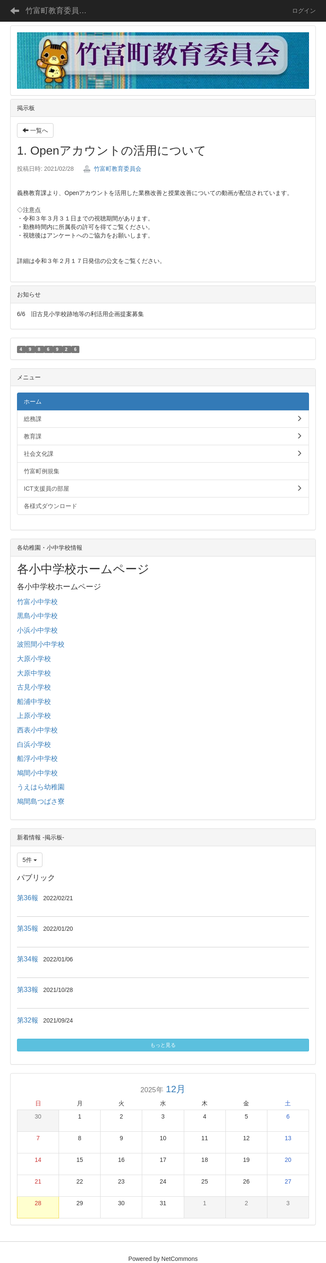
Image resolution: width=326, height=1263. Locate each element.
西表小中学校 (37, 730)
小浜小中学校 (37, 630)
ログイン (304, 10)
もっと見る (163, 1045)
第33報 (27, 989)
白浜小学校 (34, 744)
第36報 (27, 897)
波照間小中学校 (41, 644)
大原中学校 (34, 673)
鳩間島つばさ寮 (41, 801)
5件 (29, 859)
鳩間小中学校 (37, 773)
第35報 (27, 928)
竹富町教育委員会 (112, 168)
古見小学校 (34, 687)
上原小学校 (34, 715)
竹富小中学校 (37, 601)
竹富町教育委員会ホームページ (61, 10)
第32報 (27, 1020)
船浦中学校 (34, 701)
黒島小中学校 (37, 615)
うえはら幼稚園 (41, 787)
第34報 (27, 959)
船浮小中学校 (37, 758)
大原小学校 (34, 658)
